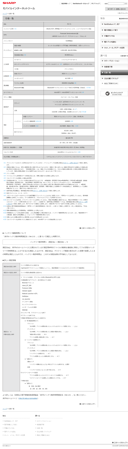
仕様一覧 (40, 428)
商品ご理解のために (43, 435)
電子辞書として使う (10, 424)
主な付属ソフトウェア (44, 431)
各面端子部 (40, 424)
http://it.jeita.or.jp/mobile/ (28, 398)
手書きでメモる (9, 428)
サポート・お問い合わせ (70, 163)
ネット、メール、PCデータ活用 (14, 435)
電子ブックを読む (10, 431)
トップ (5, 13)
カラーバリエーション (44, 421)
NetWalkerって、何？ (11, 421)
